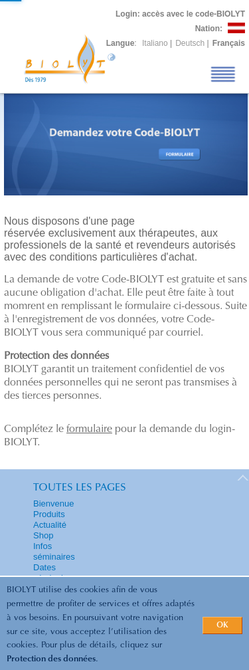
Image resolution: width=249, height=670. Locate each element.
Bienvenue (53, 503)
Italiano (155, 43)
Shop (43, 535)
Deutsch (190, 43)
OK (222, 625)
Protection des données (51, 659)
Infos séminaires (54, 551)
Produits (49, 514)
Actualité (49, 525)
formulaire (89, 429)
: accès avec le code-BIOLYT (180, 14)
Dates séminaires (54, 572)
